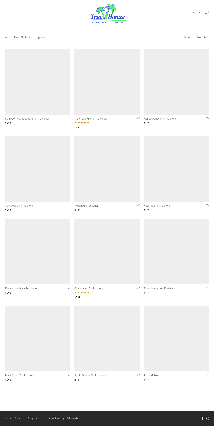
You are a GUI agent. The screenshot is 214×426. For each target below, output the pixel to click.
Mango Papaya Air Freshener (160, 118)
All (6, 37)
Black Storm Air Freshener (20, 375)
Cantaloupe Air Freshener (19, 205)
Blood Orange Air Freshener (160, 288)
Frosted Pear (151, 375)
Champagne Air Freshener (89, 288)
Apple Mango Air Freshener (90, 375)
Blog (30, 418)
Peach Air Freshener (86, 205)
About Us (20, 418)
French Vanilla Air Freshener (21, 288)
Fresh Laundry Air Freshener (90, 118)
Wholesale (72, 418)
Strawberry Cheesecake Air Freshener (27, 118)
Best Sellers (22, 37)
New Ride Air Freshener (157, 205)
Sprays (41, 37)
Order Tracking (56, 418)
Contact (40, 418)
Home (8, 418)
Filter (187, 37)
